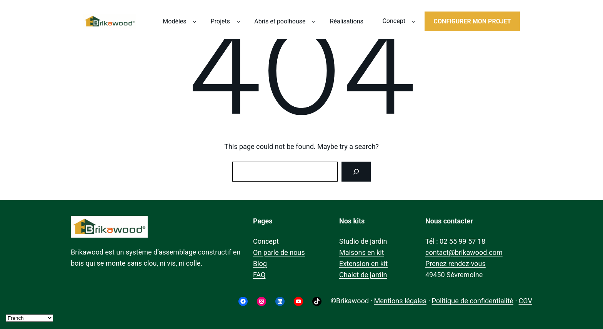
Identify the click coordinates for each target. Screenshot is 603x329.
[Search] (356, 172)
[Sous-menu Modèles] (195, 21)
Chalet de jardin (363, 275)
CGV (525, 301)
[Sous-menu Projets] (238, 21)
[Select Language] (29, 318)
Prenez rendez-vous (455, 264)
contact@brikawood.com (464, 252)
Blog (260, 264)
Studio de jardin (363, 241)
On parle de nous (279, 252)
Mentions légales (400, 301)
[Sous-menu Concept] (414, 21)
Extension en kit (363, 264)
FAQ (259, 275)
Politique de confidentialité (472, 301)
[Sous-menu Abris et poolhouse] (314, 21)
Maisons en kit (361, 252)
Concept (266, 241)
